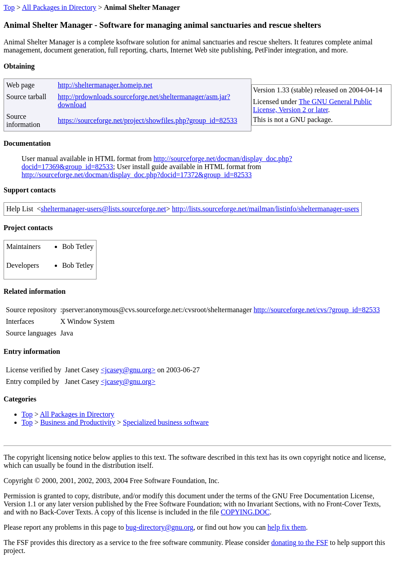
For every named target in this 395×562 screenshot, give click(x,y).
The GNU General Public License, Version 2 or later (312, 105)
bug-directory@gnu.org (159, 527)
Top (9, 7)
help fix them (287, 527)
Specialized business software (166, 422)
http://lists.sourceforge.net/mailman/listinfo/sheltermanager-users (265, 209)
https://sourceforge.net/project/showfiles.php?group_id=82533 (147, 120)
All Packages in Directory (59, 7)
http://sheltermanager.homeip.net (105, 85)
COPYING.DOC (245, 512)
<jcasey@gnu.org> (128, 370)
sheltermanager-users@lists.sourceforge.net (103, 209)
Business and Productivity (77, 422)
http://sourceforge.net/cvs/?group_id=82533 (317, 310)
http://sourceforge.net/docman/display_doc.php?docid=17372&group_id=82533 (137, 175)
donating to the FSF (299, 542)
